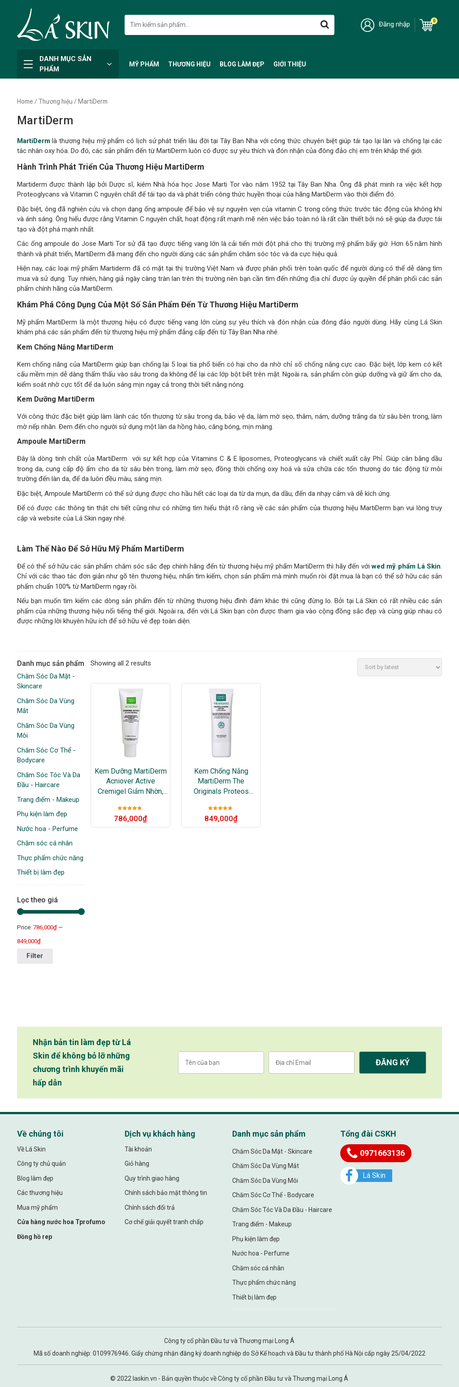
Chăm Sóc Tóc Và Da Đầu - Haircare (282, 1209)
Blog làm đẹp (242, 64)
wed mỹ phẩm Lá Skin (406, 566)
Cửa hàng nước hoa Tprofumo (61, 1221)
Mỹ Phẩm (144, 64)
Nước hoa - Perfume (47, 829)
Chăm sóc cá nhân (45, 843)
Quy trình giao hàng (152, 1178)
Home (25, 101)
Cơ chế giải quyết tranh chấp (164, 1221)
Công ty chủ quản (41, 1163)
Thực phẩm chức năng (50, 858)
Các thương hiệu (40, 1192)
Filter (34, 956)
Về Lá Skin (31, 1149)
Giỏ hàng (137, 1163)
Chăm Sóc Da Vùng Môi (265, 1180)
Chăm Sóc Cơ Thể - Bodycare (273, 1195)
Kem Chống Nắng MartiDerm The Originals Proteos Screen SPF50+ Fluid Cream (221, 781)
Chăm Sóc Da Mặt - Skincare (272, 1151)
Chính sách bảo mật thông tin (166, 1192)
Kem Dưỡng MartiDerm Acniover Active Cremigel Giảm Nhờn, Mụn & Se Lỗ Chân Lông (131, 781)
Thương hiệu (189, 64)
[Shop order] (399, 667)
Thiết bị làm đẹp (41, 872)
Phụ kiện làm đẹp (42, 814)
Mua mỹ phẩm (37, 1207)
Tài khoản (138, 1149)
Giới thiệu (289, 64)
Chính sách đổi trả (150, 1207)
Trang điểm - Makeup (48, 800)
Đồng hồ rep (34, 1236)
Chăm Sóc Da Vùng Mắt (265, 1165)
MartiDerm (33, 141)
